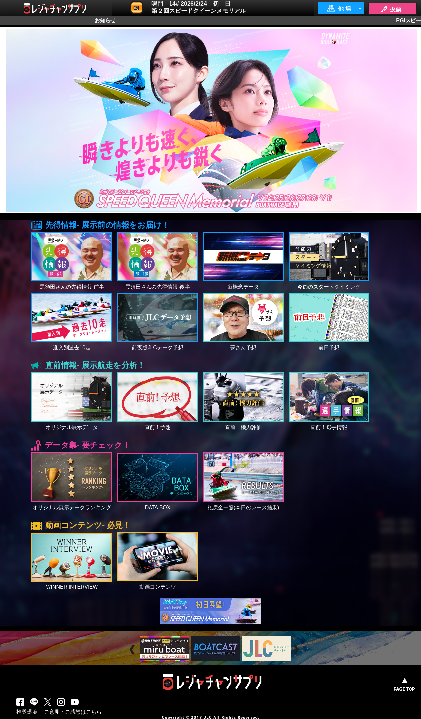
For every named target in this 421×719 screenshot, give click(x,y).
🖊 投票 (390, 9)
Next (297, 649)
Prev (133, 649)
